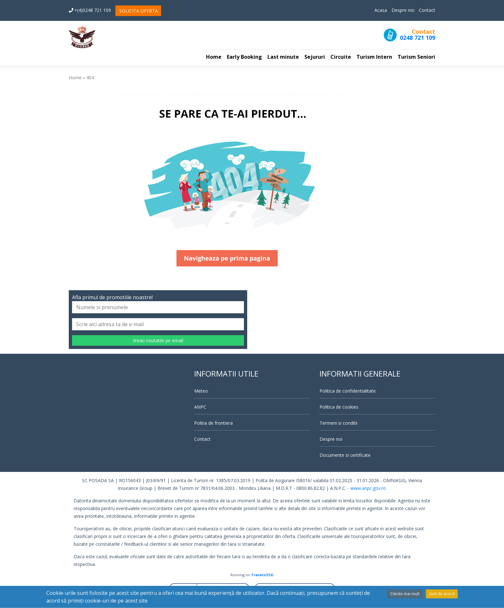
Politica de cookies (339, 407)
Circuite (340, 56)
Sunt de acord (442, 593)
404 (90, 77)
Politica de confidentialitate (348, 391)
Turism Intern (374, 56)
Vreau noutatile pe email (158, 340)
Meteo (201, 391)
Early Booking (244, 56)
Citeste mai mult (404, 593)
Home (213, 56)
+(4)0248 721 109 (90, 10)
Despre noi (403, 10)
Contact (427, 10)
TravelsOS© (262, 574)
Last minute (283, 56)
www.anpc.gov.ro (368, 488)
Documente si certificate (345, 455)
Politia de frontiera (213, 423)
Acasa (380, 10)
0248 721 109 (417, 37)
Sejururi (314, 56)
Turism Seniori (416, 56)
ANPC (200, 407)
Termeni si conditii (338, 423)
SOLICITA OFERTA (138, 11)
